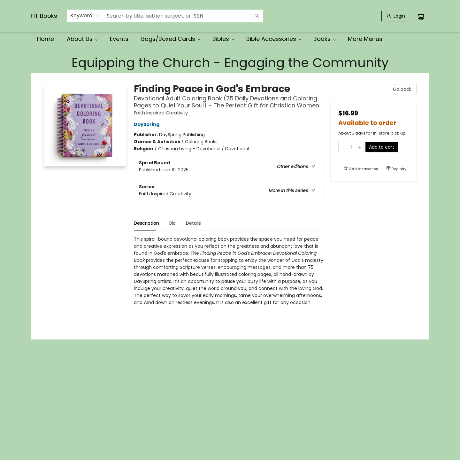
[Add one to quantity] (360, 147)
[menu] (230, 39)
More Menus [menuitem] (365, 39)
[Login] (395, 16)
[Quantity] (351, 147)
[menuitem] (45, 39)
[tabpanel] (229, 280)
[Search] (256, 16)
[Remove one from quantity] (343, 147)
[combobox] (85, 16)
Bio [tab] (172, 223)
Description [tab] (146, 223)
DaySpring (147, 124)
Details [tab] (193, 223)
